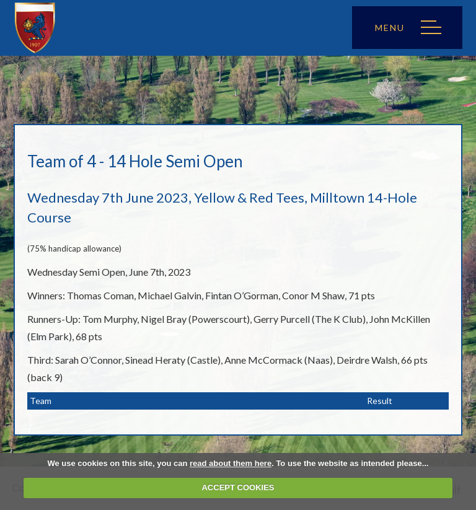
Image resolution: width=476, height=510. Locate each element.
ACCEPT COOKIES (237, 487)
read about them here (230, 463)
